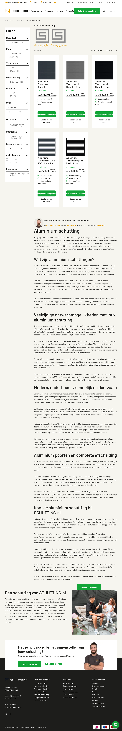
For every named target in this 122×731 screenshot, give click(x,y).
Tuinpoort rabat (68, 695)
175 (13, 96)
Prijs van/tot (11, 107)
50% (13, 163)
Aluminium (16, 43)
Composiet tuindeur (70, 686)
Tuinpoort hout (68, 689)
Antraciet (15, 53)
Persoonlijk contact (14, 2)
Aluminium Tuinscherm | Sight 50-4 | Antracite (47, 160)
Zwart (14, 57)
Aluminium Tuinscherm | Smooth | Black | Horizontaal (103, 84)
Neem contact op (29, 664)
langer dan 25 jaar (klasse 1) (19, 174)
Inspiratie (59, 11)
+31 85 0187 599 (53, 225)
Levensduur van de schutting (17, 125)
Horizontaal (16, 82)
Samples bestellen (89, 587)
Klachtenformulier (98, 703)
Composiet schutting (41, 697)
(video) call (72, 225)
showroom (100, 225)
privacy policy (42, 727)
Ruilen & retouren (98, 697)
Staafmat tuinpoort (70, 697)
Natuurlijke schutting (41, 695)
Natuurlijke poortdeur (70, 692)
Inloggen (111, 2)
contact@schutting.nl (13, 696)
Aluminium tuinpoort (70, 683)
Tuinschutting (36, 11)
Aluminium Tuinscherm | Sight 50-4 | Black (75, 160)
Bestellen (95, 689)
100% (13, 159)
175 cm (14, 71)
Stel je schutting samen (47, 114)
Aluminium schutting (41, 689)
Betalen (94, 692)
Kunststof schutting (41, 686)
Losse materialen (40, 700)
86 (12, 93)
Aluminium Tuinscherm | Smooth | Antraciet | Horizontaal (44, 84)
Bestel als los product (46, 121)
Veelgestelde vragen (73, 11)
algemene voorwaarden (28, 727)
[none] (104, 11)
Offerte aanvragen (98, 686)
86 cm (14, 68)
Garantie (95, 700)
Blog (91, 2)
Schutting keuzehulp (87, 11)
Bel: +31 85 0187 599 (53, 664)
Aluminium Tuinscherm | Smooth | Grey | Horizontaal (73, 84)
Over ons (70, 2)
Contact (99, 2)
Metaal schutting (40, 692)
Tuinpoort (48, 11)
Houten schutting (40, 683)
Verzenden (95, 695)
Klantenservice (82, 2)
